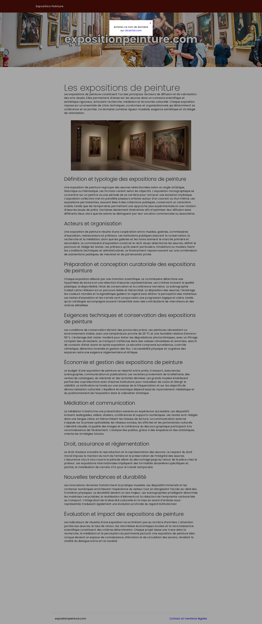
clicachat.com (133, 30)
